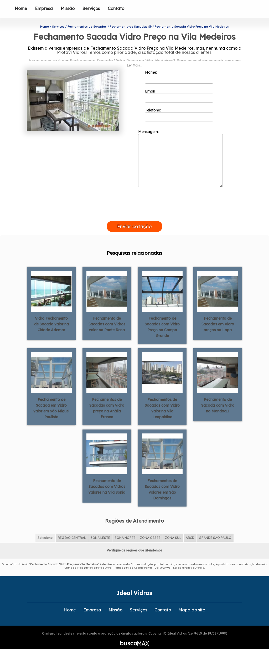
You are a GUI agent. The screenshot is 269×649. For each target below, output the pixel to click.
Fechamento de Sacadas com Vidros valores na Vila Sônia (107, 480)
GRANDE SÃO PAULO (215, 531)
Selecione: (45, 531)
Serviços (91, 8)
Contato (116, 8)
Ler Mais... (134, 59)
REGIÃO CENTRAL (72, 531)
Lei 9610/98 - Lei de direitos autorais (179, 561)
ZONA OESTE (150, 531)
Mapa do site (191, 603)
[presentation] (134, 208)
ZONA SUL (173, 531)
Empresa (44, 8)
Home (21, 8)
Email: (179, 89)
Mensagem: (180, 152)
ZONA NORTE (125, 531)
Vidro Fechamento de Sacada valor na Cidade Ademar (51, 317)
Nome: (179, 70)
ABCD (190, 531)
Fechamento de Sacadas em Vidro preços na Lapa (217, 317)
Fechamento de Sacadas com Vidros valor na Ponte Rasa (107, 317)
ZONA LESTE (100, 531)
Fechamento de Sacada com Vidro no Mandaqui (217, 399)
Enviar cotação (134, 220)
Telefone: (179, 108)
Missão (68, 8)
